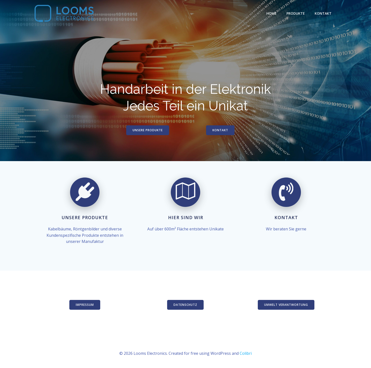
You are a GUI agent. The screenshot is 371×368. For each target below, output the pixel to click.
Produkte (295, 13)
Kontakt (323, 13)
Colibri (246, 353)
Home (271, 13)
